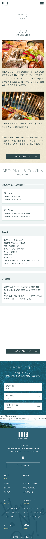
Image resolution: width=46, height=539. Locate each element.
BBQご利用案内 (29, 488)
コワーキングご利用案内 (32, 512)
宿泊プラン (8, 488)
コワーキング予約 (31, 517)
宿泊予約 (23, 387)
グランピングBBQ (30, 483)
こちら (19, 376)
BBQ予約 (23, 396)
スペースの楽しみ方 (11, 512)
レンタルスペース (10, 508)
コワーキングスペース (31, 508)
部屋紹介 (7, 483)
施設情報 (7, 492)
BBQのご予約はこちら (23, 156)
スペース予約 (23, 406)
